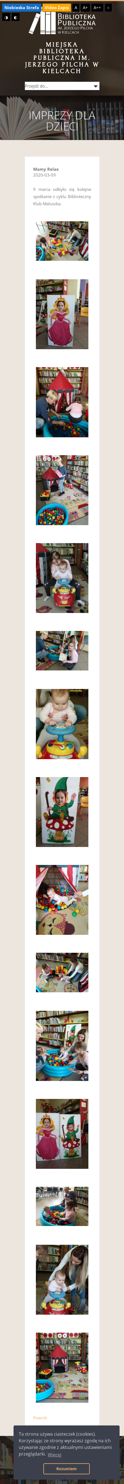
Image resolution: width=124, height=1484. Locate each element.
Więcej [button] (54, 1455)
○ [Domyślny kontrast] (108, 7)
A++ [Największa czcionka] (97, 7)
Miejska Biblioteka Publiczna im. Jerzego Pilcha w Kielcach (62, 58)
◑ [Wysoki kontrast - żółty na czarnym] (6, 17)
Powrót (40, 1417)
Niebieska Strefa (21, 7)
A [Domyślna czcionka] (76, 7)
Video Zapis (57, 7)
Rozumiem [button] (66, 1468)
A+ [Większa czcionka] (85, 7)
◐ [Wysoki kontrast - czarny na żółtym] (15, 17)
